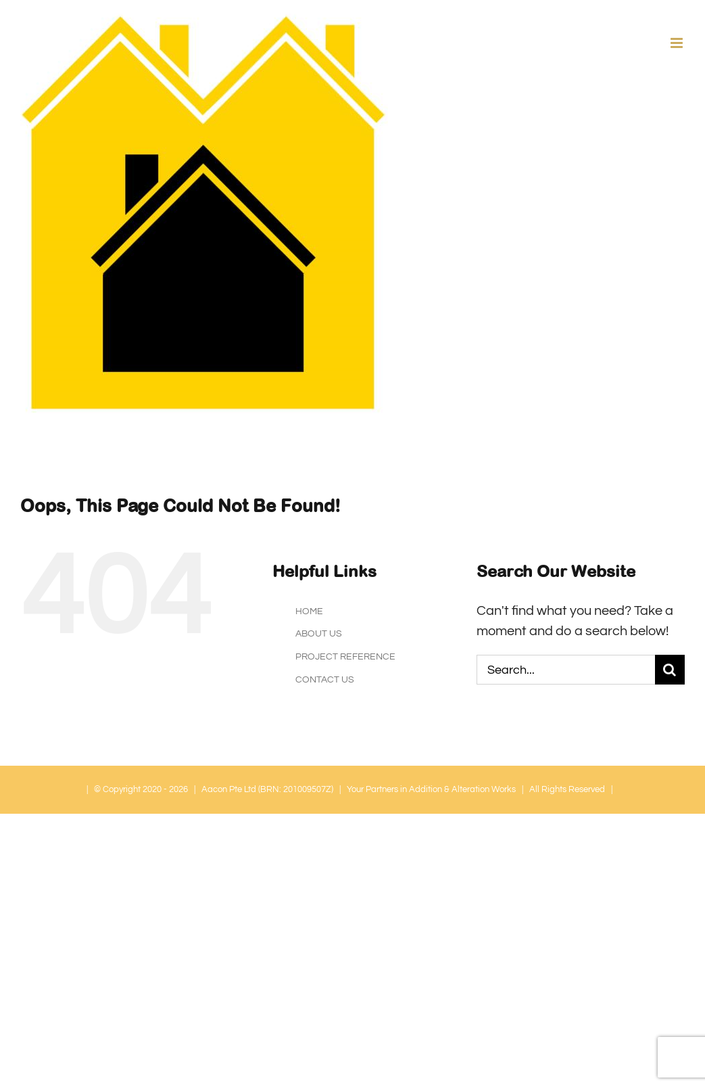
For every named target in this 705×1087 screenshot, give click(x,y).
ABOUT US (318, 634)
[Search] (670, 670)
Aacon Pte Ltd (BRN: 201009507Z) (267, 789)
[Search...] (566, 670)
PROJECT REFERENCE (345, 657)
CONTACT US (324, 680)
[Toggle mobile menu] (678, 43)
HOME (309, 611)
